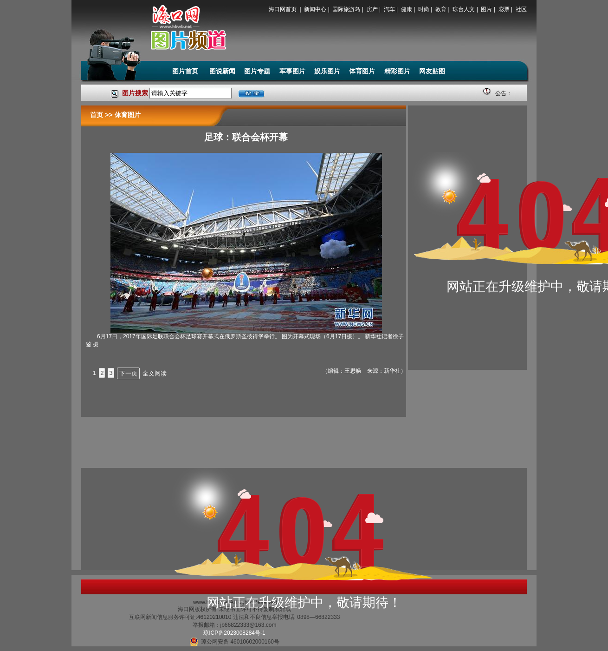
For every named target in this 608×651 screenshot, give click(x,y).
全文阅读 (154, 373)
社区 (521, 9)
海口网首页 (283, 9)
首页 (96, 114)
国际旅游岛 (346, 9)
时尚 (423, 9)
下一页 (128, 373)
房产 (372, 9)
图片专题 (257, 71)
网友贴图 (432, 71)
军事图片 (292, 71)
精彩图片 (397, 71)
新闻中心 (315, 9)
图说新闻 (222, 71)
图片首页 (186, 71)
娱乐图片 (327, 71)
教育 (440, 9)
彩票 (504, 9)
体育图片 (362, 71)
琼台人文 (464, 9)
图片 (486, 9)
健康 (406, 9)
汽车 (389, 9)
